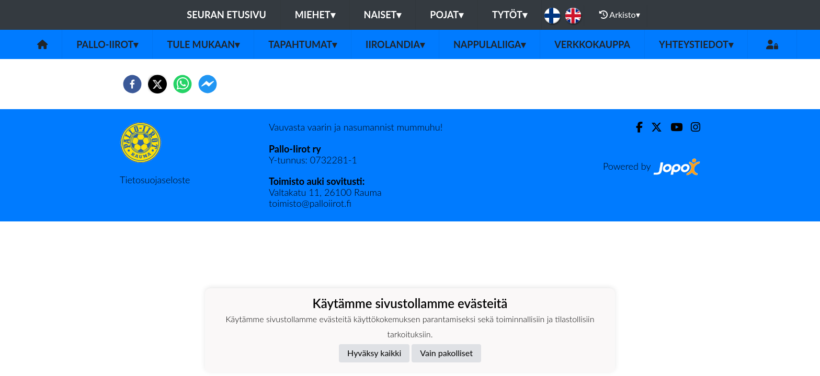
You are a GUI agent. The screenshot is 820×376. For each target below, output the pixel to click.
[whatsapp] (182, 84)
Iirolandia (395, 44)
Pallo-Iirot (107, 44)
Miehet (315, 14)
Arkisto (619, 14)
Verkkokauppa (592, 44)
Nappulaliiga (489, 44)
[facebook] (132, 84)
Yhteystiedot (696, 44)
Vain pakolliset (446, 353)
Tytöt (509, 14)
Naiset (383, 14)
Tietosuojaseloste (155, 179)
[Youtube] (672, 127)
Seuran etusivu (226, 14)
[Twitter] (652, 127)
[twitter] (157, 84)
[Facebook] (635, 127)
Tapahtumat (302, 44)
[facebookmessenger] (207, 84)
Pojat (446, 14)
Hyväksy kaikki (374, 353)
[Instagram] (691, 127)
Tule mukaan (203, 44)
